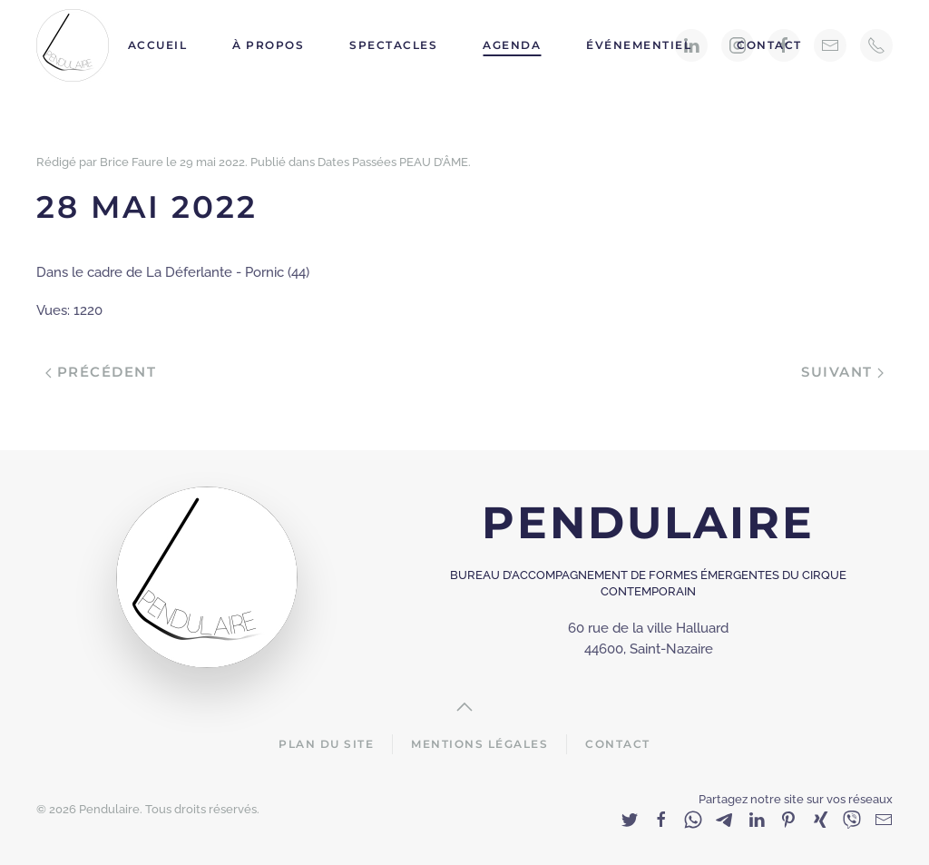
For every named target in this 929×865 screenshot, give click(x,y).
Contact (769, 45)
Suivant (842, 371)
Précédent (100, 371)
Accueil (158, 45)
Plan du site (326, 744)
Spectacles (393, 45)
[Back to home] (74, 45)
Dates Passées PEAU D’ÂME (393, 162)
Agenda (512, 45)
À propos (268, 45)
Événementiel (638, 45)
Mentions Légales (479, 744)
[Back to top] (464, 707)
